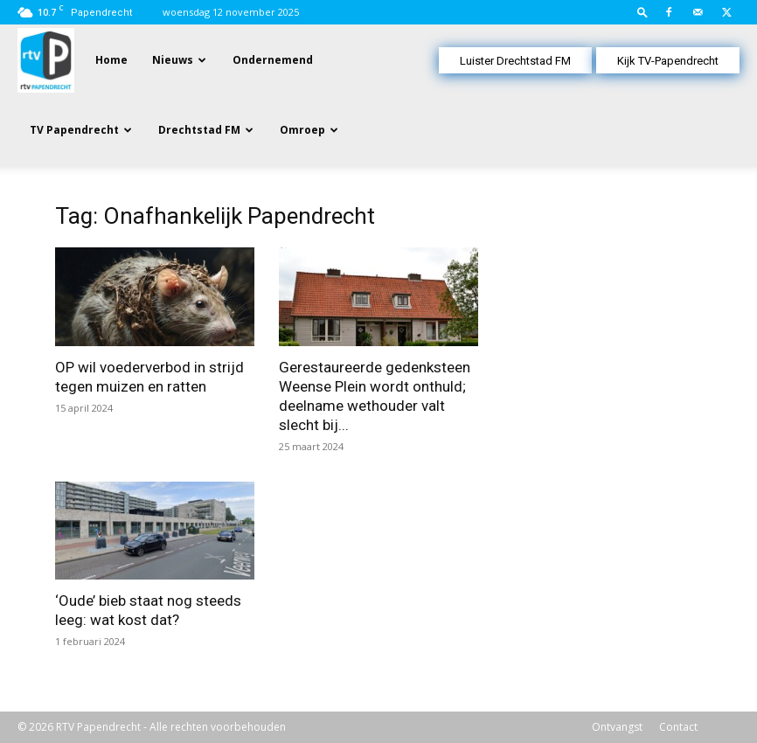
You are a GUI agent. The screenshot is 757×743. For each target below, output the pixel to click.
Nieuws (172, 59)
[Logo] (45, 59)
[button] (642, 11)
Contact (678, 726)
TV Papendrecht (74, 129)
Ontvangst (617, 726)
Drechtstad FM (199, 129)
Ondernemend (273, 59)
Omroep (302, 129)
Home (111, 59)
